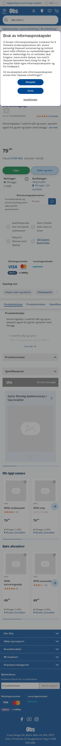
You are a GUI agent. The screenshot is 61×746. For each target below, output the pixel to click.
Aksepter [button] (30, 82)
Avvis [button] (30, 90)
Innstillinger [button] (30, 99)
